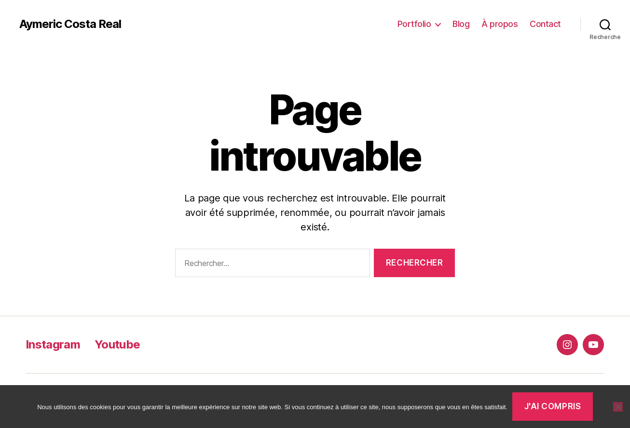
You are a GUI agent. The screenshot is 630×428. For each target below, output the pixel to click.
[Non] (618, 407)
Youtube (117, 344)
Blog (460, 24)
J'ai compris (552, 406)
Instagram (53, 344)
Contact (545, 24)
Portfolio (414, 24)
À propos (499, 24)
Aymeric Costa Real (70, 24)
